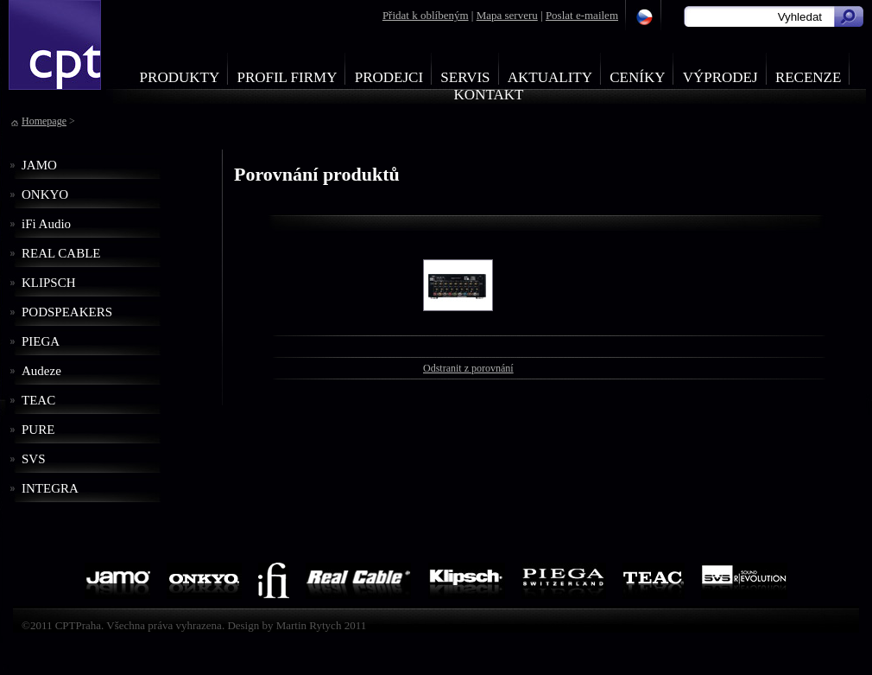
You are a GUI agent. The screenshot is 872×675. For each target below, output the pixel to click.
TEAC (38, 400)
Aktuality (550, 77)
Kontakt (489, 94)
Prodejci (389, 77)
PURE (38, 429)
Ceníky (637, 77)
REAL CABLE (61, 253)
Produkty (180, 77)
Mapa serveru (507, 15)
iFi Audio (46, 224)
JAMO (39, 165)
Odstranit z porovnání (468, 368)
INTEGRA (50, 488)
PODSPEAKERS (67, 312)
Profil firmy (287, 77)
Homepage (44, 121)
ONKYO (45, 194)
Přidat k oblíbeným (425, 15)
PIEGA (41, 341)
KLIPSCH (49, 283)
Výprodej (720, 77)
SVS (34, 459)
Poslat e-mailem (582, 15)
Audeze (41, 371)
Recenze (808, 77)
